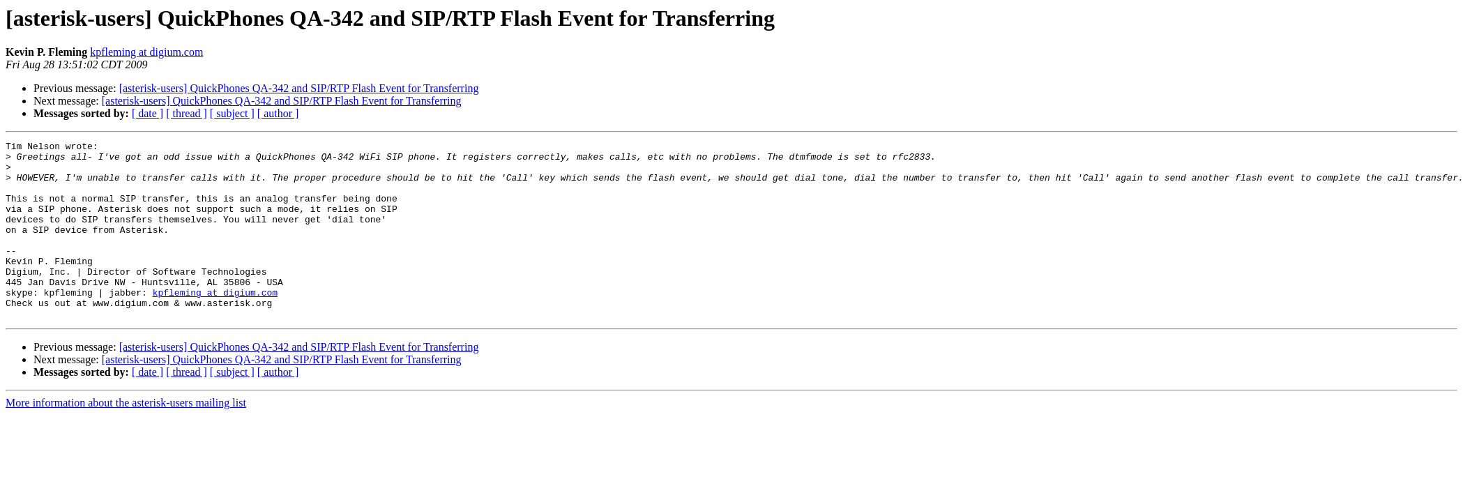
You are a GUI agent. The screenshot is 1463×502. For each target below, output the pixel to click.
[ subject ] (232, 113)
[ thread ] (186, 113)
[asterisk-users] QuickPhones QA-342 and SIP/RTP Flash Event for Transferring (299, 88)
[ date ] (147, 113)
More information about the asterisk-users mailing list (126, 438)
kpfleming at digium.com (146, 52)
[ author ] (278, 113)
